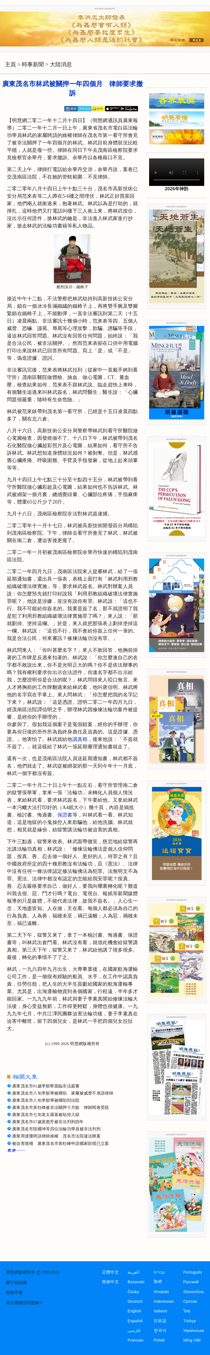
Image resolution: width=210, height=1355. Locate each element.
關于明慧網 (16, 1282)
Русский (191, 1282)
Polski (159, 1340)
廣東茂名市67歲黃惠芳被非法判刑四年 (48, 1122)
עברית (159, 1272)
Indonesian (164, 1301)
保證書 (64, 815)
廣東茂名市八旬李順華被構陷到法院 (46, 1100)
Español (135, 1321)
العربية (133, 1272)
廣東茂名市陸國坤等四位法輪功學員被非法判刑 (56, 1129)
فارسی (134, 1330)
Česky (133, 1292)
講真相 (80, 739)
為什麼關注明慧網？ (24, 1303)
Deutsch (135, 1301)
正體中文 (110, 1272)
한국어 (160, 1330)
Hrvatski (161, 1292)
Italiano (160, 1311)
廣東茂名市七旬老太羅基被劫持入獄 (46, 1114)
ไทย (187, 1311)
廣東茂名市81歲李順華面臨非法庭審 (45, 1086)
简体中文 (110, 1282)
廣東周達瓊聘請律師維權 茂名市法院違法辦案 (56, 1136)
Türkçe (189, 1321)
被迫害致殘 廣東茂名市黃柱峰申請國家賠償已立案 (60, 1143)
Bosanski (136, 1282)
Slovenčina (193, 1292)
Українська (193, 1330)
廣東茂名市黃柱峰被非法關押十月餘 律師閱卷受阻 (60, 1107)
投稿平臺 (14, 1292)
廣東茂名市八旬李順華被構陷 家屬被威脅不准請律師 (62, 1093)
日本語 (160, 1321)
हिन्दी (158, 1282)
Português (192, 1272)
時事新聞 (33, 64)
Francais (136, 1340)
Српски (190, 1301)
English (134, 1311)
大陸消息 (61, 64)
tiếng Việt (192, 1340)
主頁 (10, 64)
